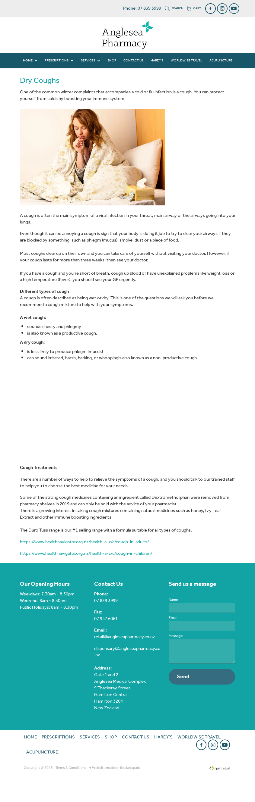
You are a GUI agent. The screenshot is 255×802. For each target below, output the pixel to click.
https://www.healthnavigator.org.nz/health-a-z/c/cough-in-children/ (86, 553)
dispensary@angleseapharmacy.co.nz (127, 652)
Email (173, 618)
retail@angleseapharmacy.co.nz (124, 637)
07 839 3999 (106, 601)
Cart (194, 8)
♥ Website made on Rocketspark (114, 767)
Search (174, 8)
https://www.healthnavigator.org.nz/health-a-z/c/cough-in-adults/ (84, 542)
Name (173, 600)
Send (183, 677)
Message (176, 636)
